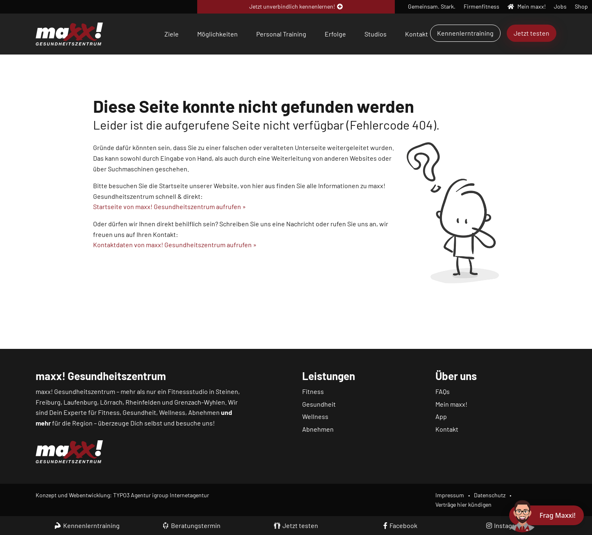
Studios (375, 34)
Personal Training (281, 34)
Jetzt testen (531, 33)
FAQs (442, 391)
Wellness (315, 416)
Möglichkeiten (217, 34)
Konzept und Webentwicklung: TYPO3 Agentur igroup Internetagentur (122, 495)
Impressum (449, 495)
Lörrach (111, 402)
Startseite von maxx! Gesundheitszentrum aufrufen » (169, 206)
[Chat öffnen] (546, 515)
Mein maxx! (451, 404)
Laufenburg (80, 402)
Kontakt (416, 34)
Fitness (313, 391)
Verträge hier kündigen (463, 504)
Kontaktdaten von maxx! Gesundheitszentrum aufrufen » (175, 244)
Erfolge (335, 34)
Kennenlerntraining (465, 33)
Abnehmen (318, 429)
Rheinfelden (143, 402)
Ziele (171, 34)
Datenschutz (489, 495)
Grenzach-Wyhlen (199, 402)
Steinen (227, 391)
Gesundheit (319, 404)
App (441, 416)
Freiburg (48, 402)
